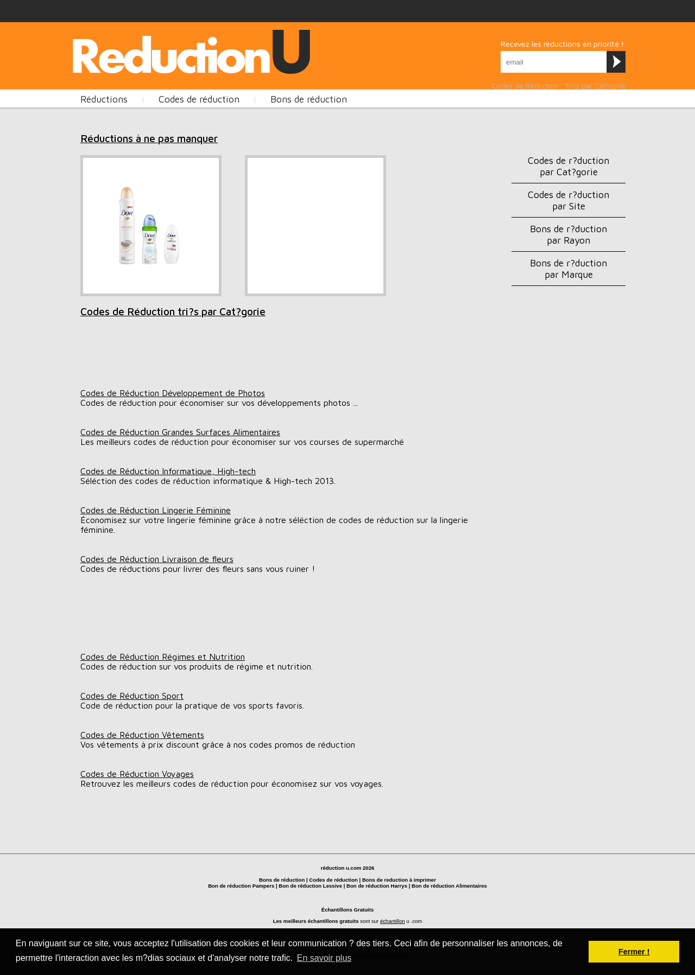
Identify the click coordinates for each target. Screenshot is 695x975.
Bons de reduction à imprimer (399, 880)
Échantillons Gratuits (347, 910)
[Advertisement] (267, 50)
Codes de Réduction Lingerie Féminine (155, 510)
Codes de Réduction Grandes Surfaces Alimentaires (180, 432)
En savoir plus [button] (324, 958)
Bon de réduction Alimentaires (449, 886)
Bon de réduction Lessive (310, 886)
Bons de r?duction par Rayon (568, 234)
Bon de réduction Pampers (241, 886)
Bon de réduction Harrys (376, 886)
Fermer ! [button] (634, 951)
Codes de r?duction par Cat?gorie (568, 166)
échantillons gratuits (333, 921)
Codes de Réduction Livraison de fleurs (156, 559)
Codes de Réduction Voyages (137, 774)
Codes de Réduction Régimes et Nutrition (162, 656)
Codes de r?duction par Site (568, 200)
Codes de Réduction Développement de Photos (172, 393)
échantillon (392, 921)
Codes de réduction (199, 99)
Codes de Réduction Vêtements (142, 735)
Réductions (104, 99)
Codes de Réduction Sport (132, 695)
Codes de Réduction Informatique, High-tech (168, 471)
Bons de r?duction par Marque (568, 268)
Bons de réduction (308, 99)
